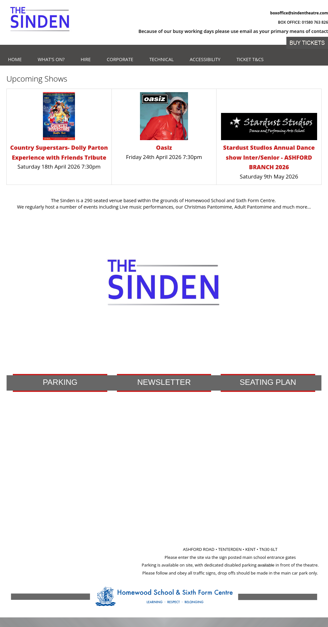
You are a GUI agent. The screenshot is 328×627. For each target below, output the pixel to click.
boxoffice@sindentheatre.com (299, 13)
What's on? (51, 59)
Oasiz (164, 147)
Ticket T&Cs (250, 59)
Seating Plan (268, 382)
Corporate (120, 59)
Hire (86, 59)
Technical (161, 59)
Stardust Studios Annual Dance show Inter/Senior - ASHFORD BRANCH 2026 (269, 157)
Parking (60, 382)
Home (15, 59)
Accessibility (205, 59)
